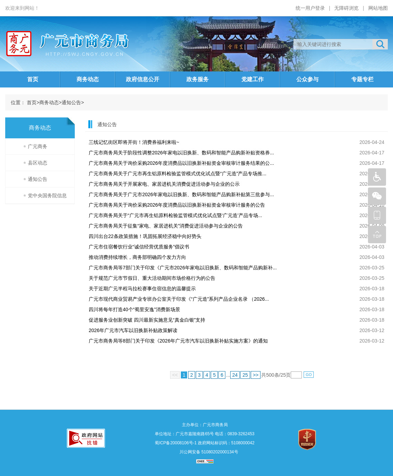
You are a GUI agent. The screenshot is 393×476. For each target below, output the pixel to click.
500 (270, 375)
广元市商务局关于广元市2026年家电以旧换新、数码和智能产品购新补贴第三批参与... (181, 194)
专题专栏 (362, 79)
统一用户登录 (310, 8)
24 (235, 375)
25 (245, 375)
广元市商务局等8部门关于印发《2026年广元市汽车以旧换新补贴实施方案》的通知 (178, 341)
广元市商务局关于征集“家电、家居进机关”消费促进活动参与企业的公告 (166, 226)
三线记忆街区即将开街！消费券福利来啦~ (134, 142)
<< (175, 375)
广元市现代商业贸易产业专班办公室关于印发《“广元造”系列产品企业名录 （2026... (179, 299)
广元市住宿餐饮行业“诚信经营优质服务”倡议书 (139, 246)
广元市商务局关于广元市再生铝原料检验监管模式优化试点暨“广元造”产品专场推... (177, 173)
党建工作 (252, 79)
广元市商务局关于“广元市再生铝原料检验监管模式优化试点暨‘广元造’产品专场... (175, 215)
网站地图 (378, 8)
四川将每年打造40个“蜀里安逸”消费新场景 (134, 309)
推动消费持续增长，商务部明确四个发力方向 (137, 257)
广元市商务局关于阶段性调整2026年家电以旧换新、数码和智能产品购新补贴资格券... (181, 152)
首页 (32, 79)
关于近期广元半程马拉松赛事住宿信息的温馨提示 (142, 288)
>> (255, 375)
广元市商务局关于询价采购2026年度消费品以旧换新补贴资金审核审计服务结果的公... (181, 163)
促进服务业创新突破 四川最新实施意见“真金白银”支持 (147, 320)
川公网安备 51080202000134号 (208, 452)
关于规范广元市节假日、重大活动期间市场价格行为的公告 (152, 278)
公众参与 (307, 79)
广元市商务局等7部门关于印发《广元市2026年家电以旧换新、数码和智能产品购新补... (183, 267)
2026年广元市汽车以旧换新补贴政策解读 (133, 330)
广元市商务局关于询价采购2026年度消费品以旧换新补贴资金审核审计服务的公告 (177, 205)
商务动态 (88, 79)
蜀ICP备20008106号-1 (175, 442)
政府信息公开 (142, 79)
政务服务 (197, 79)
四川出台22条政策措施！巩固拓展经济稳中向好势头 (145, 236)
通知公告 (71, 102)
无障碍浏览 (346, 8)
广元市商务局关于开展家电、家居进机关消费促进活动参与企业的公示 (164, 184)
